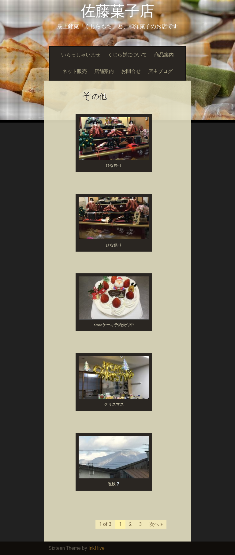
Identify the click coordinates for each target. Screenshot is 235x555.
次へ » (156, 524)
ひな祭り (114, 165)
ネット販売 (74, 71)
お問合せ (131, 71)
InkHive (96, 548)
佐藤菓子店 (117, 11)
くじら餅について (127, 55)
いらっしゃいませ (80, 55)
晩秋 (114, 484)
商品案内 (164, 55)
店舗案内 (104, 71)
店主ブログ (160, 71)
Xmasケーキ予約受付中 (114, 324)
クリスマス (114, 404)
